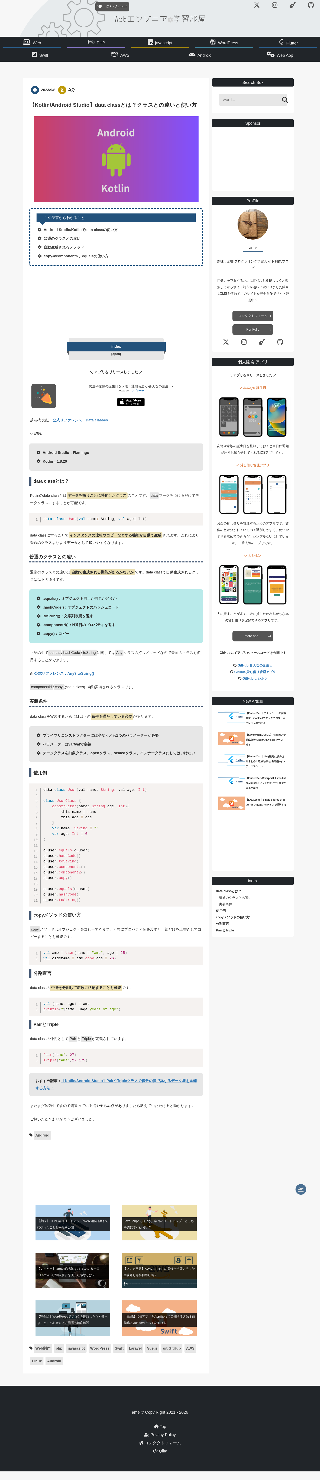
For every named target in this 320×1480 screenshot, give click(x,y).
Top (160, 1435)
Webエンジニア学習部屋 (160, 18)
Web (71, 44)
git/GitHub (172, 1357)
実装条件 (225, 912)
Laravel (135, 1357)
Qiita (160, 1459)
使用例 (221, 918)
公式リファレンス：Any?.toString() (64, 682)
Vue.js (152, 1357)
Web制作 (42, 1357)
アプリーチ (138, 399)
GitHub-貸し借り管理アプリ (255, 679)
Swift (93, 58)
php (59, 1357)
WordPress (211, 44)
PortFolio (252, 337)
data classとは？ (228, 899)
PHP (118, 44)
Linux (37, 1370)
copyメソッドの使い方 (233, 925)
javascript (163, 44)
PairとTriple (225, 938)
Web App (235, 58)
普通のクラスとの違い (235, 905)
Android (188, 58)
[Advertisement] (116, 308)
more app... (253, 643)
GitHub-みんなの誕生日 (255, 673)
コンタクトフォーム (253, 323)
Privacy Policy (160, 1443)
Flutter (258, 44)
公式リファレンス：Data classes (80, 429)
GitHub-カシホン (255, 686)
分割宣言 (222, 931)
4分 (71, 98)
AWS (141, 58)
